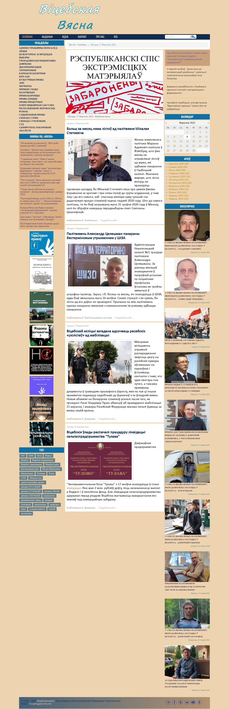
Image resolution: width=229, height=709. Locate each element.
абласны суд (35, 478)
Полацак (41, 473)
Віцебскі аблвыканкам (42, 460)
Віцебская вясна (45, 700)
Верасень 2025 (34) (179, 186)
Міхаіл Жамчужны (51, 469)
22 (187, 146)
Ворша (48, 456)
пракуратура (40, 504)
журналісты (49, 496)
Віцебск (24, 460)
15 (187, 141)
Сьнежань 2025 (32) (179, 176)
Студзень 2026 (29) (179, 173)
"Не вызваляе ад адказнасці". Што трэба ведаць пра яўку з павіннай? (39, 144)
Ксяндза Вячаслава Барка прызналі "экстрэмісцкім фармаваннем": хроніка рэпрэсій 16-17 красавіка (38, 210)
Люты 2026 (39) (177, 170)
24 (200, 146)
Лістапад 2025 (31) (179, 180)
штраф (52, 509)
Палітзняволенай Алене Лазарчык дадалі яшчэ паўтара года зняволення (39, 224)
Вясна (74, 24)
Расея (51, 473)
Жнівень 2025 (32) (179, 189)
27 (174, 150)
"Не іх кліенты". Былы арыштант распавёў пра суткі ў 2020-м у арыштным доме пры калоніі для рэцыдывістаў (40, 182)
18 (206, 141)
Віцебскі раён (52, 464)
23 (193, 146)
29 (187, 150)
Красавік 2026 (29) (179, 164)
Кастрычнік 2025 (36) (180, 183)
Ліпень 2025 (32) (178, 192)
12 (168, 141)
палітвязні (26, 504)
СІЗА (23, 478)
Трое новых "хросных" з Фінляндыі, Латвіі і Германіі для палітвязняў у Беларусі (41, 218)
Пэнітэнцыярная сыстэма (98, 318)
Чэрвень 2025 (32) (178, 195)
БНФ (31, 456)
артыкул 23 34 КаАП (31, 491)
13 (174, 141)
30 (193, 150)
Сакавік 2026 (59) (178, 167)
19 (168, 146)
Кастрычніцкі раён (30, 469)
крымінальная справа (31, 500)
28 (181, 150)
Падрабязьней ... (110, 220)
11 (206, 136)
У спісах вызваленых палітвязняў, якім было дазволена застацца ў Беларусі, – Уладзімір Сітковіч (186, 245)
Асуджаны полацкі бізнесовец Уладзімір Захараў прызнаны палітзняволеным (183, 683)
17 (200, 141)
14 (181, 141)
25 (206, 146)
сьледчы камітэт (37, 509)
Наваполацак (27, 473)
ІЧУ (23, 456)
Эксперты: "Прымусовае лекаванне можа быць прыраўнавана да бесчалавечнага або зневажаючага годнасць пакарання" (40, 152)
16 (193, 141)
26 (168, 150)
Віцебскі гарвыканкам (31, 464)
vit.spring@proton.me (40, 703)
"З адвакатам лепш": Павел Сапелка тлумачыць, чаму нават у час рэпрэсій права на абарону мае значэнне (41, 161)
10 (200, 136)
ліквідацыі (74, 488)
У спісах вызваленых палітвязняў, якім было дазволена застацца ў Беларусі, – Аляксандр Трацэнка (186, 296)
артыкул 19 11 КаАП (30, 487)
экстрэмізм (26, 513)
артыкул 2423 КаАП (30, 496)
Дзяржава (89, 419)
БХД (39, 456)
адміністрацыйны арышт (33, 482)
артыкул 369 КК (51, 491)
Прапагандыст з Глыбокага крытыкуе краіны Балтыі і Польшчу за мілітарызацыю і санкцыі (186, 387)
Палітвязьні (90, 220)
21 (181, 146)
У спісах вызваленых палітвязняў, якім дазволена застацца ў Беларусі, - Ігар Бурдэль (186, 487)
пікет (23, 509)
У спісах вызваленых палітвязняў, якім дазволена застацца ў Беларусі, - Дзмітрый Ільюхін (186, 539)
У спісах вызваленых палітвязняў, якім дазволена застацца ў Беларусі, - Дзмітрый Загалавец (186, 633)
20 (174, 146)
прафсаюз (54, 504)
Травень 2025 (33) (178, 199)
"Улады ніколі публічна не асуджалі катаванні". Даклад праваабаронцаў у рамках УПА (41, 192)
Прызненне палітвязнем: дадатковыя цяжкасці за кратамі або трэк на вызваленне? (185, 586)
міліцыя (48, 500)
